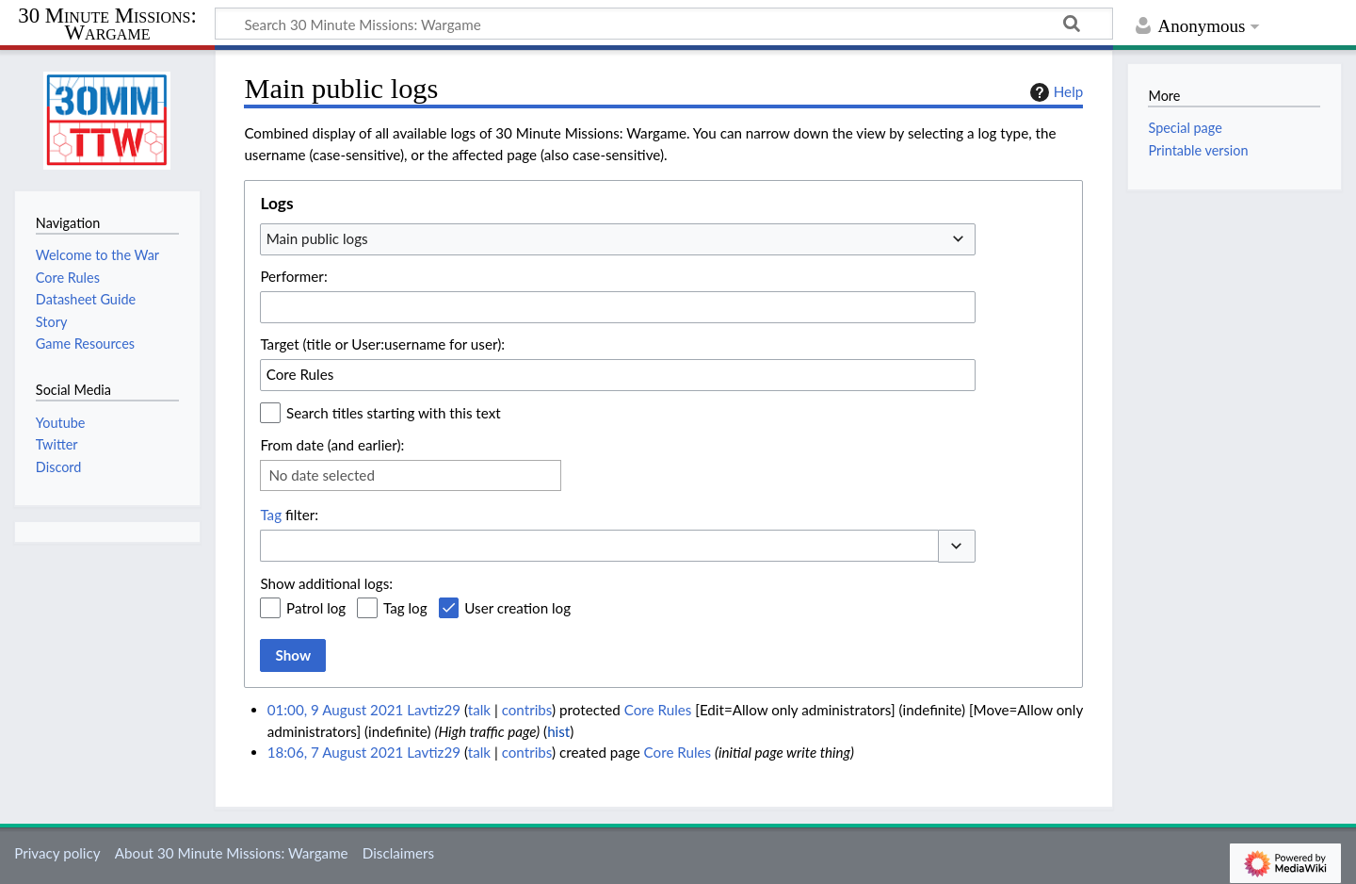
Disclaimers (398, 852)
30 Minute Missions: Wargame (107, 25)
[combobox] (618, 239)
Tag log (405, 607)
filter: (289, 514)
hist (558, 731)
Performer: (293, 276)
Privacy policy (57, 852)
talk (479, 709)
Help (1054, 92)
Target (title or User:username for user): (382, 344)
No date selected (321, 475)
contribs (527, 709)
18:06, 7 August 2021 (335, 752)
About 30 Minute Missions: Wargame (231, 852)
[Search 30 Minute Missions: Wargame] (664, 23)
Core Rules (658, 709)
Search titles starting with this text (393, 412)
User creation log (517, 607)
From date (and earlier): (332, 444)
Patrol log (316, 607)
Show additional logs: (326, 583)
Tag (271, 514)
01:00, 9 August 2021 (335, 709)
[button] (957, 546)
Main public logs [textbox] (317, 238)
